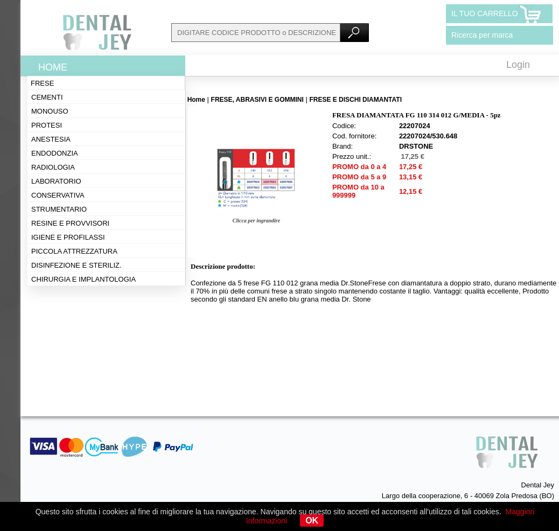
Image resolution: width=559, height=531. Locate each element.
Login (518, 64)
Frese (42, 83)
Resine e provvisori (70, 223)
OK (311, 520)
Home (52, 67)
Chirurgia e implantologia (83, 279)
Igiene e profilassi (68, 237)
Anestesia (51, 139)
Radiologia (53, 167)
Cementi (47, 97)
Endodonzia (54, 153)
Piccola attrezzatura (74, 251)
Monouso (49, 111)
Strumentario (59, 209)
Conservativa (58, 195)
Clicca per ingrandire (256, 220)
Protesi (46, 125)
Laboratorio (56, 181)
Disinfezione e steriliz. (76, 265)
